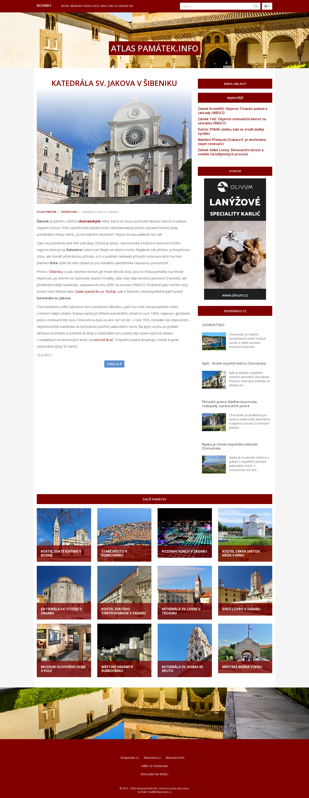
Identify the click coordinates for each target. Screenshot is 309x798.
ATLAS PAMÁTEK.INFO (154, 48)
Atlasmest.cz (152, 758)
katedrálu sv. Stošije (100, 291)
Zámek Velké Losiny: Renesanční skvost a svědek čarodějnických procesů (231, 152)
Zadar (79, 291)
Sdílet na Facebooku (154, 766)
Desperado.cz (129, 758)
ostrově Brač (103, 340)
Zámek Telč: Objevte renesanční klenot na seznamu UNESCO (232, 121)
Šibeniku (56, 271)
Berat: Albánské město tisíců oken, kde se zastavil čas (97, 6)
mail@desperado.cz (159, 792)
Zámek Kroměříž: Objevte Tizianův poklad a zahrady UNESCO (232, 110)
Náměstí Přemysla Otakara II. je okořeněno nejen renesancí (232, 141)
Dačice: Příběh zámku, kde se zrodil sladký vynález (231, 131)
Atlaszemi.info (175, 758)
